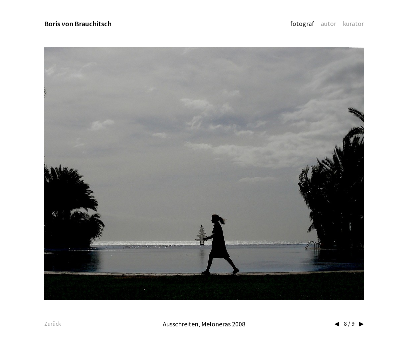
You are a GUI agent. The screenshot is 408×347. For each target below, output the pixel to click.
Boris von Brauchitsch (77, 23)
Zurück (52, 323)
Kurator (353, 23)
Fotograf (302, 23)
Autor (328, 23)
